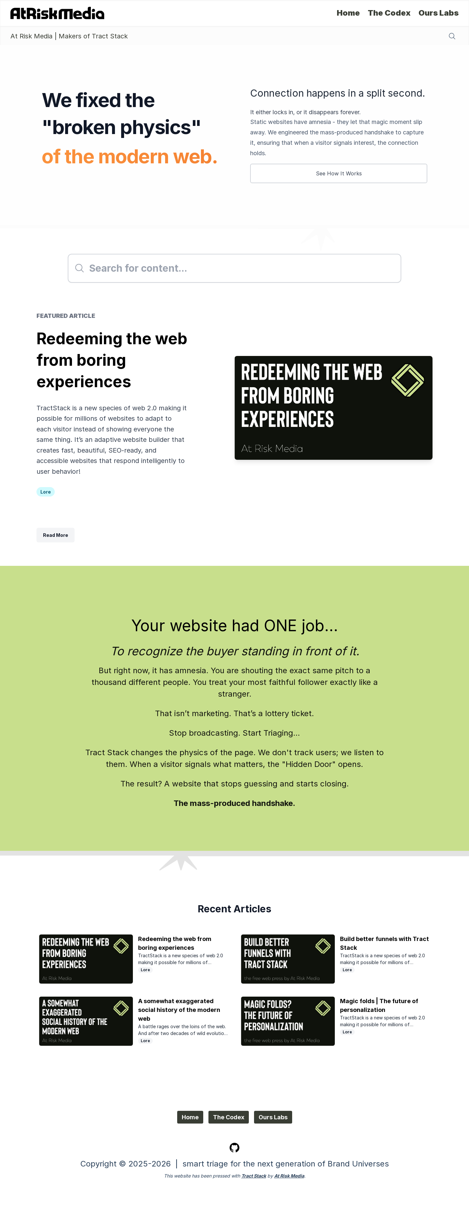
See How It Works (339, 173)
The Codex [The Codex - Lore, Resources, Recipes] (389, 13)
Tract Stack (253, 1176)
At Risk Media (289, 1176)
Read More (55, 535)
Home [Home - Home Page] (348, 13)
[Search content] (452, 36)
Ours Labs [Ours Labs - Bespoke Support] (439, 13)
